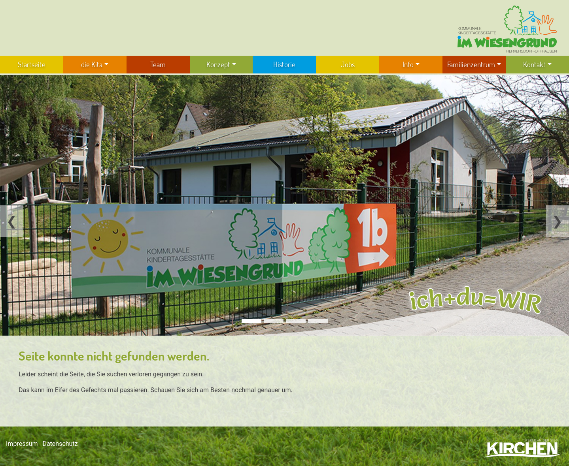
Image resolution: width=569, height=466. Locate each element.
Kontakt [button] (534, 64)
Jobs (348, 64)
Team (158, 64)
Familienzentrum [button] (471, 64)
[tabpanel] (284, 205)
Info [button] (408, 64)
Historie (284, 64)
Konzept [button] (218, 64)
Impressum (22, 443)
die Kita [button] (91, 64)
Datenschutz (60, 443)
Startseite (31, 64)
